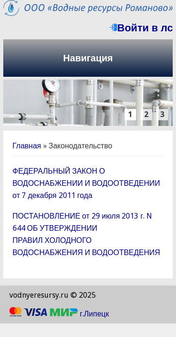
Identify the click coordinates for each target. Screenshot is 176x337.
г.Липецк (94, 313)
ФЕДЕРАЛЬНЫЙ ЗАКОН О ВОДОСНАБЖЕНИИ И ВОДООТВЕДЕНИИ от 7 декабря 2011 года (86, 183)
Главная (27, 145)
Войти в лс (141, 28)
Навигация (88, 58)
